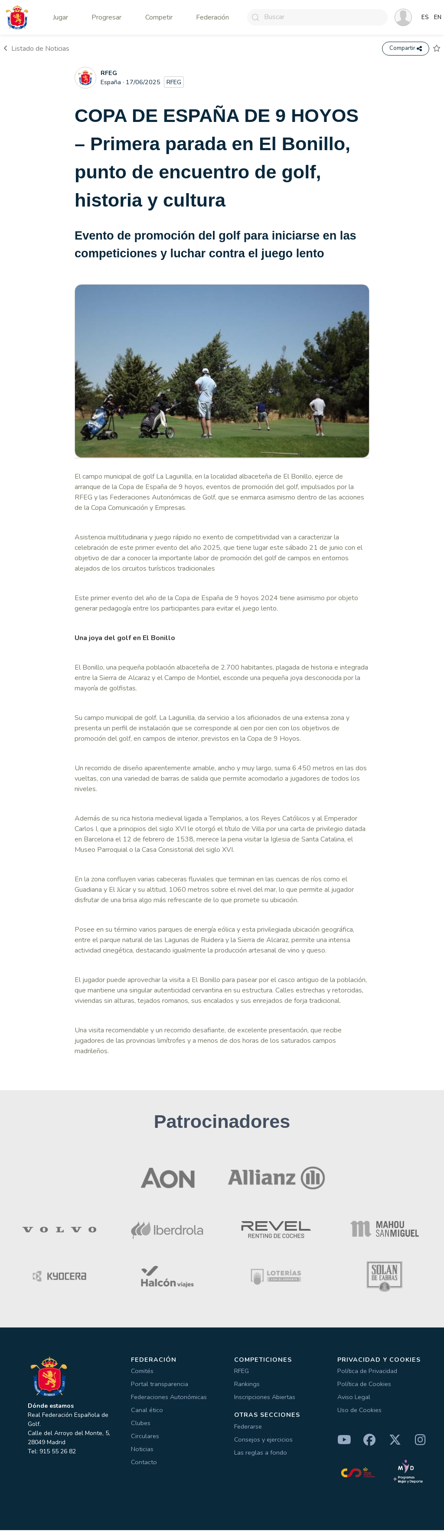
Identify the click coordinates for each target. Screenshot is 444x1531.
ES (425, 17)
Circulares (145, 1436)
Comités (142, 1371)
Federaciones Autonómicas (169, 1397)
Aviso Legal (353, 1397)
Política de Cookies (364, 1384)
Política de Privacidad (367, 1371)
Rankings (247, 1384)
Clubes (140, 1423)
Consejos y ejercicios (263, 1440)
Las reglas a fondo (260, 1453)
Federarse (248, 1427)
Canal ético (147, 1410)
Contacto (144, 1463)
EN (437, 17)
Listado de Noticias (36, 49)
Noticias (142, 1450)
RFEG (241, 1371)
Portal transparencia (159, 1384)
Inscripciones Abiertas (264, 1397)
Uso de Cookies (359, 1410)
